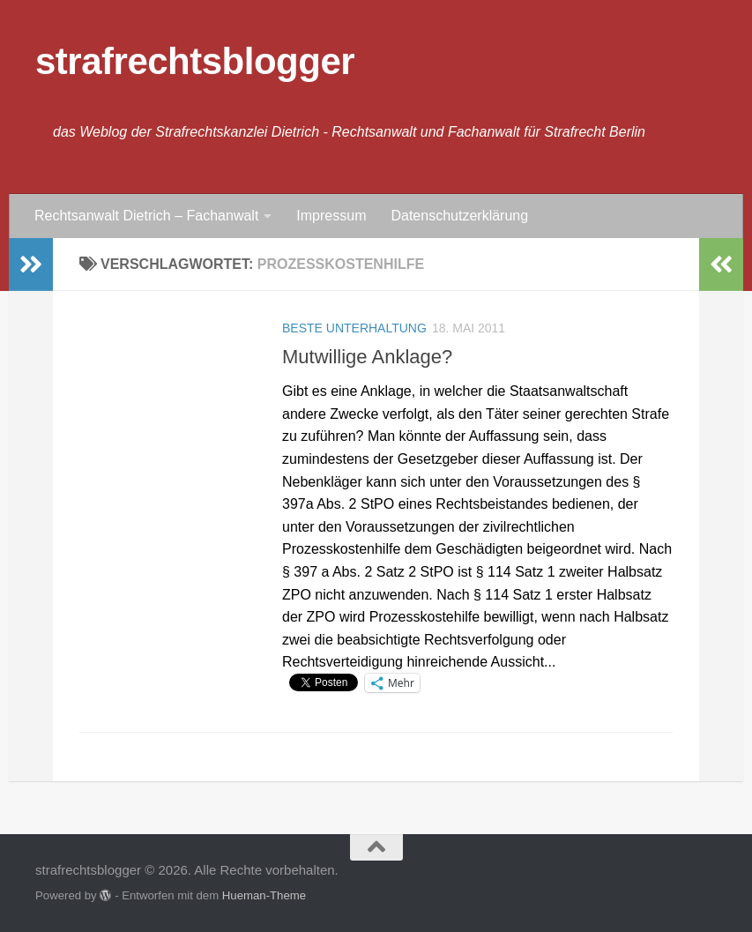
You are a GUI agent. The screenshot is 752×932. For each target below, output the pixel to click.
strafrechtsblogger (194, 61)
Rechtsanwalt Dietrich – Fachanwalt (146, 215)
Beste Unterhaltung (354, 328)
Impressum (331, 215)
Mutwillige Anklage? (367, 357)
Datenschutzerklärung (459, 215)
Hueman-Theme (264, 895)
